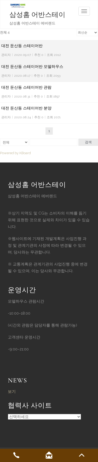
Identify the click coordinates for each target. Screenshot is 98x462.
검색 (88, 142)
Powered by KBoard (15, 153)
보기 (12, 391)
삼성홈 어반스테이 (37, 15)
